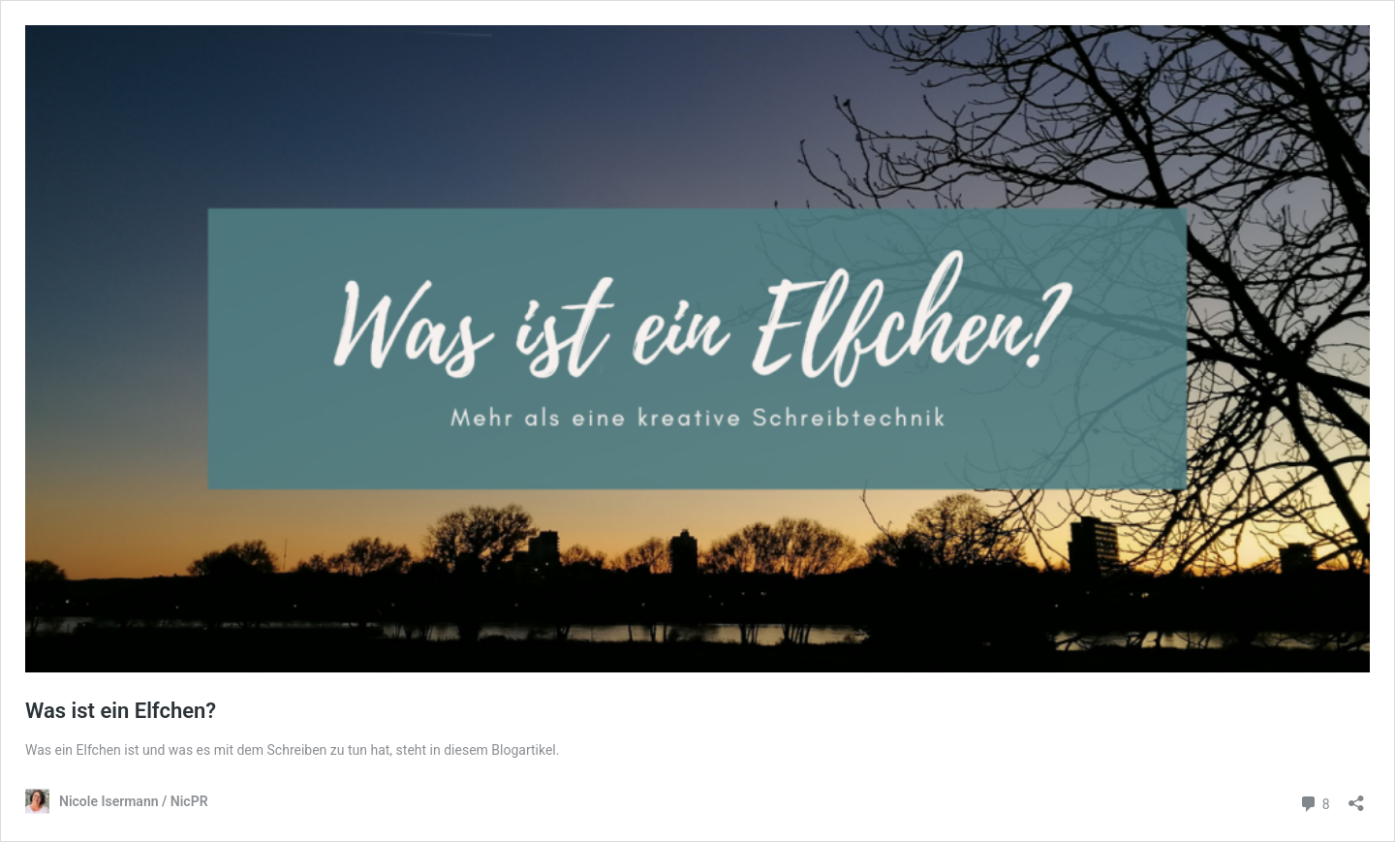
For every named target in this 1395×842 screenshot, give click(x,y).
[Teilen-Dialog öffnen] (1356, 797)
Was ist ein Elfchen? (120, 711)
